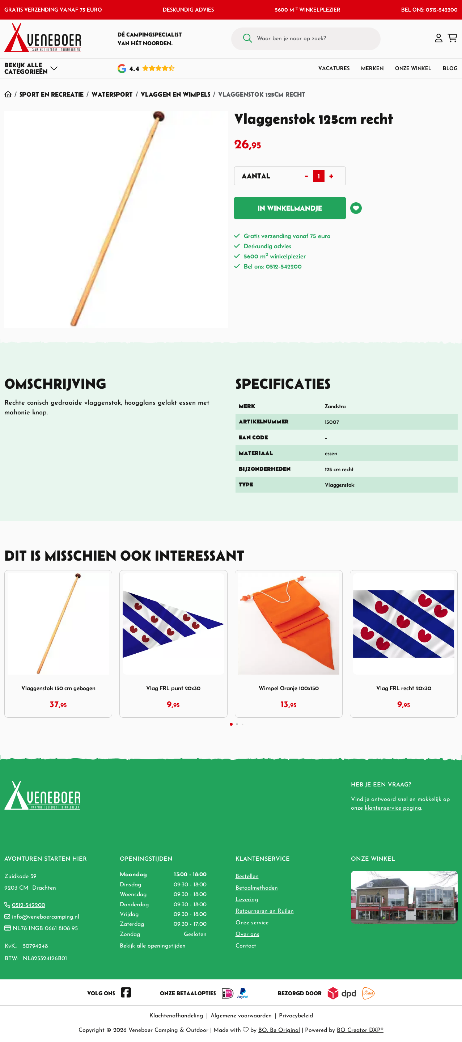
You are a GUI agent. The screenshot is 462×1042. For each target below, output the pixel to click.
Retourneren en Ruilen (265, 911)
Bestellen (247, 876)
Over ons (247, 934)
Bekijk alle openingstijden (153, 946)
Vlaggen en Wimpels (175, 94)
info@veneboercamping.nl (45, 917)
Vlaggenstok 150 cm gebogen (58, 688)
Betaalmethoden (257, 888)
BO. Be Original (279, 1030)
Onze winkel (413, 68)
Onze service (252, 923)
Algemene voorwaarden (241, 1016)
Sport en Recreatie (52, 94)
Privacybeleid (296, 1016)
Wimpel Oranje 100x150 (289, 688)
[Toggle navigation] (31, 68)
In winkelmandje (290, 208)
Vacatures (333, 68)
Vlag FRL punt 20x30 (173, 688)
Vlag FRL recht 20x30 (403, 688)
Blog (450, 68)
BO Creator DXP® (360, 1030)
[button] (438, 39)
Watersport (112, 94)
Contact (246, 946)
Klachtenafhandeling (176, 1016)
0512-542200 (28, 905)
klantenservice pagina (393, 808)
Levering (247, 900)
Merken (372, 68)
